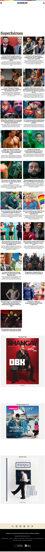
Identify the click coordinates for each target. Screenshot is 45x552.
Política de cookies (17, 540)
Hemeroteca (16, 538)
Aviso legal (22, 538)
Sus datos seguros (29, 538)
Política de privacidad (38, 538)
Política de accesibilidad (27, 540)
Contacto (11, 538)
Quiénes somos (5, 538)
